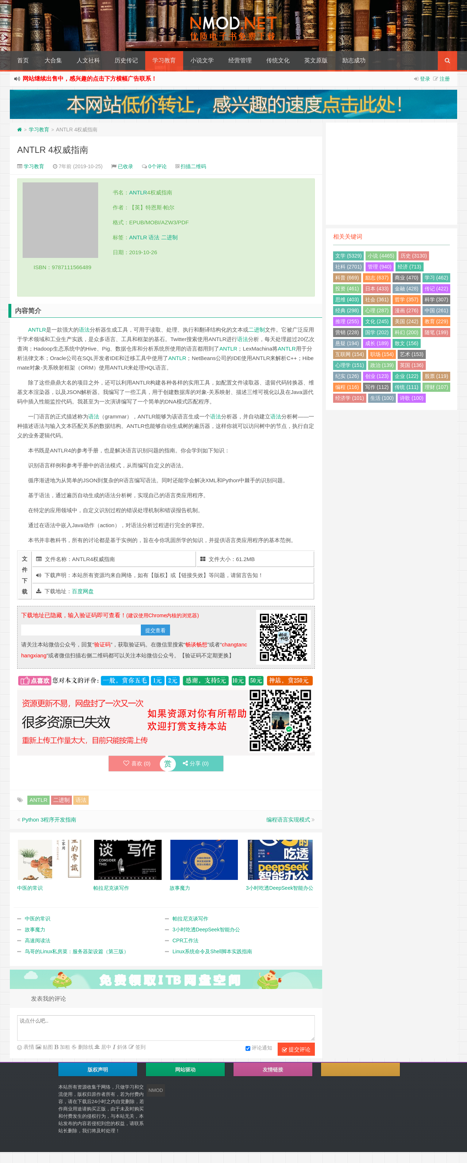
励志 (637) (377, 278)
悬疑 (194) (347, 343)
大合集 (53, 60)
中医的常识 (37, 918)
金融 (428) (406, 288)
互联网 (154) (349, 354)
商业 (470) (406, 278)
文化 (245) (377, 321)
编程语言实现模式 (288, 819)
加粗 (64, 1047)
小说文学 (202, 60)
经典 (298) (347, 310)
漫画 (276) (406, 310)
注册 (445, 79)
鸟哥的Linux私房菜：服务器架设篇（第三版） (77, 951)
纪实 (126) (347, 376)
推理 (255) (347, 321)
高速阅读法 (37, 940)
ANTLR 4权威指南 (52, 150)
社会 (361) (377, 299)
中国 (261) (436, 310)
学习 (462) (436, 278)
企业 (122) (406, 376)
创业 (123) (377, 376)
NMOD (155, 1090)
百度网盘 (83, 591)
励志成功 (354, 60)
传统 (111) (406, 387)
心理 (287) (377, 310)
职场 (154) (382, 354)
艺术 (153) (412, 354)
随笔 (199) (436, 332)
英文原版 (316, 60)
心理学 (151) (349, 365)
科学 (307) (436, 299)
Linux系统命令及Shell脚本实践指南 (212, 951)
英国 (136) (412, 365)
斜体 (121, 1047)
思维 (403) (347, 299)
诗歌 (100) (412, 398)
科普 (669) (347, 278)
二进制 (169, 237)
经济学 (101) (349, 398)
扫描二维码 (193, 166)
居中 (105, 1047)
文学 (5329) (348, 256)
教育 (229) (436, 321)
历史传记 (126, 60)
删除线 (85, 1047)
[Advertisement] (391, 174)
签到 (140, 1047)
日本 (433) (377, 288)
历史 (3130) (414, 256)
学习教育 (164, 60)
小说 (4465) (381, 256)
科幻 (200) (406, 332)
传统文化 (278, 60)
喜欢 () (137, 763)
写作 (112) (377, 387)
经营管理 (240, 60)
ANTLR (138, 192)
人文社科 (88, 60)
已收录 (125, 166)
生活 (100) (382, 398)
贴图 (47, 1047)
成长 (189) (377, 343)
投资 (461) (347, 288)
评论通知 (259, 1048)
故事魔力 (35, 929)
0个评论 (157, 166)
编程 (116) (347, 387)
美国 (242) (406, 321)
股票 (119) (436, 376)
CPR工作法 (186, 940)
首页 (23, 60)
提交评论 (296, 1049)
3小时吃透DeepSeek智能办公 (206, 929)
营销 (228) (347, 332)
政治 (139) (382, 365)
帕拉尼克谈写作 (190, 918)
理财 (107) (436, 387)
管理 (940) (379, 267)
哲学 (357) (406, 299)
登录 (425, 79)
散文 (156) (406, 343)
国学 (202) (377, 332)
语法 (153, 237)
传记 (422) (436, 288)
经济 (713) (409, 267)
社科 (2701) (348, 267)
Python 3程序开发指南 (49, 819)
